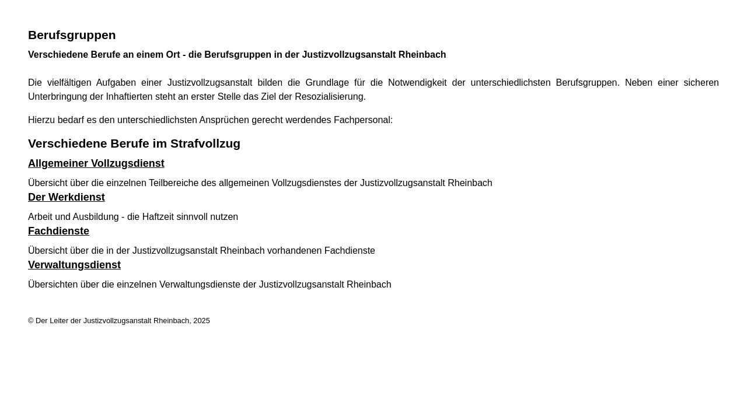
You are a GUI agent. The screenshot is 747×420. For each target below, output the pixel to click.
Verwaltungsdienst (74, 265)
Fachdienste (58, 231)
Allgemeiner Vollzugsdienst (96, 163)
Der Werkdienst (66, 197)
